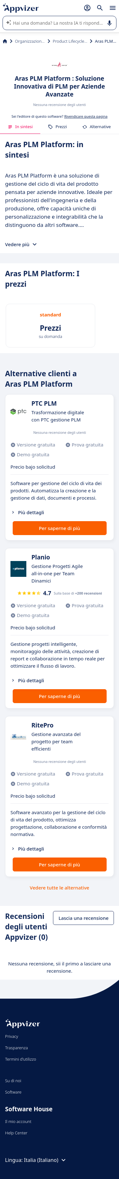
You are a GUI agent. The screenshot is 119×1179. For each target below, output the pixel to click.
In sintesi (20, 126)
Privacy (11, 1036)
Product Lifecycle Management (70, 41)
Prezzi (57, 126)
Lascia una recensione (83, 918)
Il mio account (18, 1121)
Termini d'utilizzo (20, 1059)
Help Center (16, 1133)
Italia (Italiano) (45, 1160)
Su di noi (13, 1080)
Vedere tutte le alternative (59, 887)
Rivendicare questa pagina (85, 116)
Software (13, 1092)
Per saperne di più (59, 528)
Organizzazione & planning (30, 41)
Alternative (96, 126)
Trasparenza (16, 1048)
